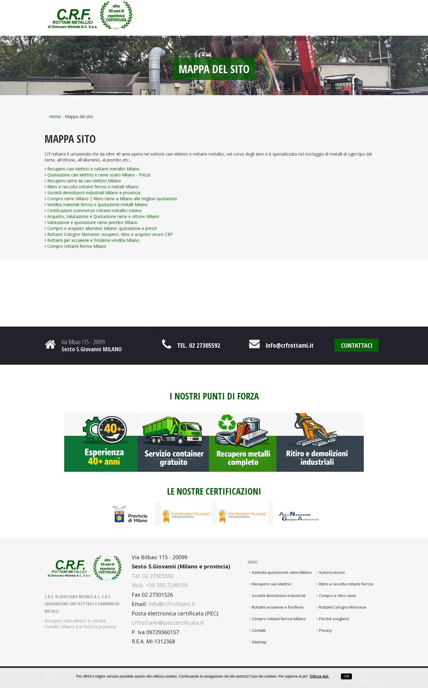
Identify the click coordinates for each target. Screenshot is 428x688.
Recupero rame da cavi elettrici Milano (84, 181)
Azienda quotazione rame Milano (282, 572)
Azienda (126, 42)
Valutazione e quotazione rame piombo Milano (92, 222)
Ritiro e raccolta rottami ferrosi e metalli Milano (93, 186)
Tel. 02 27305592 (198, 345)
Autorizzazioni (332, 572)
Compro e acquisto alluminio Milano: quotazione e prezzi (102, 228)
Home (55, 116)
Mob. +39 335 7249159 (160, 585)
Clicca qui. (319, 676)
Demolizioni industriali (283, 42)
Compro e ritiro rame (337, 595)
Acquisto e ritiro (332, 42)
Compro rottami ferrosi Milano (76, 246)
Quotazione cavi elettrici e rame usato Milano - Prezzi (98, 175)
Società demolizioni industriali (279, 595)
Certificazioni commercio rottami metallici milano (94, 210)
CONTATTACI (357, 345)
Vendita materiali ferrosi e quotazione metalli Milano (97, 204)
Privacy (325, 630)
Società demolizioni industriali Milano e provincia (93, 192)
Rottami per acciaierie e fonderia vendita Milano (93, 240)
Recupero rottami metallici (223, 42)
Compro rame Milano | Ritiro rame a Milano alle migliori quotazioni (112, 198)
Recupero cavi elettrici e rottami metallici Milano (93, 169)
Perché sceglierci (334, 618)
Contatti (376, 42)
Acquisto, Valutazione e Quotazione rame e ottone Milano (103, 216)
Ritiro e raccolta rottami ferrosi (346, 584)
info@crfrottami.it (290, 345)
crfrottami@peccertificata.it (168, 622)
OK (346, 676)
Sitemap (259, 642)
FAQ (359, 42)
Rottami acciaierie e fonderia (277, 607)
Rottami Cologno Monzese (342, 607)
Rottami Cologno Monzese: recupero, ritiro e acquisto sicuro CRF (110, 234)
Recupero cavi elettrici (164, 42)
